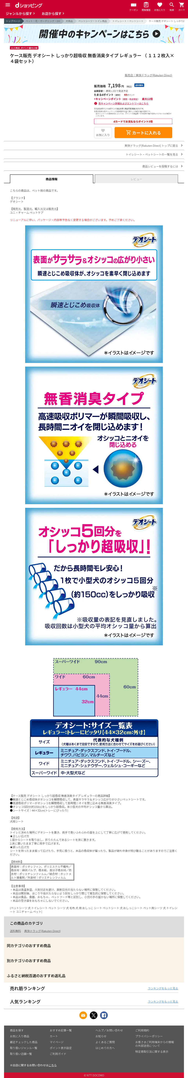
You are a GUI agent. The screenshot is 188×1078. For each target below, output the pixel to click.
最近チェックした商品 (23, 1042)
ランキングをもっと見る (163, 988)
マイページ (57, 1042)
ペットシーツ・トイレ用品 (92, 21)
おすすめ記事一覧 (61, 1030)
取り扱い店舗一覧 (21, 1054)
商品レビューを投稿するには (160, 166)
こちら (52, 1065)
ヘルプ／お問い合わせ (109, 1030)
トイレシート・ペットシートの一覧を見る (152, 154)
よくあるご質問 (105, 1042)
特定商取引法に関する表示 (151, 1051)
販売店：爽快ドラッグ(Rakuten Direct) (148, 75)
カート (54, 1036)
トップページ (13, 21)
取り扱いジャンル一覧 (23, 1048)
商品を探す (17, 1030)
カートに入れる (143, 132)
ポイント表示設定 (61, 1048)
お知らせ (100, 1036)
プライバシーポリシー (149, 1036)
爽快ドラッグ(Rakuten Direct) (42, 931)
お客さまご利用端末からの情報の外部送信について (154, 1044)
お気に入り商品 (19, 1036)
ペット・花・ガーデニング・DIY (43, 21)
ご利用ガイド (58, 1054)
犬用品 (69, 21)
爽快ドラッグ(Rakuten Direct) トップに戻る (151, 145)
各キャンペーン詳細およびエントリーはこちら (124, 103)
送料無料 (15, 931)
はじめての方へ (105, 1048)
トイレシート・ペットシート (127, 21)
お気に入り (103, 135)
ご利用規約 (142, 1030)
